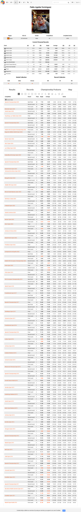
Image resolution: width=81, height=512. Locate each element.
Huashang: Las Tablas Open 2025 (13, 115)
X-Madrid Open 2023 (10, 205)
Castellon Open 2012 (10, 477)
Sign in (78, 2)
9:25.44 (47, 62)
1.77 (48, 50)
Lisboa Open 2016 (9, 339)
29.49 (47, 53)
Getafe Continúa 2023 (10, 212)
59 (19, 83)
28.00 (56, 64)
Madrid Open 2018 (9, 286)
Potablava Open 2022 (10, 244)
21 (48, 64)
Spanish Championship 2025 (12, 102)
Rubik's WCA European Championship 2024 (15, 129)
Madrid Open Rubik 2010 (11, 502)
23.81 (56, 69)
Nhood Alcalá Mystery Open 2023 (13, 191)
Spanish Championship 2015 (12, 373)
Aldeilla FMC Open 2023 (10, 185)
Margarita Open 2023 (10, 178)
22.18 (47, 69)
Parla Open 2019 (9, 272)
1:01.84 (55, 55)
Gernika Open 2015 (9, 387)
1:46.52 (47, 57)
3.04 (56, 50)
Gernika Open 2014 (9, 422)
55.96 (47, 55)
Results (12, 90)
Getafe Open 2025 (9, 111)
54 (8, 83)
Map (70, 90)
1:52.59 (55, 57)
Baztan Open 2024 (9, 139)
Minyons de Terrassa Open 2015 (13, 366)
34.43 (56, 53)
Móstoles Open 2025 (10, 109)
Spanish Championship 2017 (12, 302)
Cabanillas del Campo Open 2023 (13, 155)
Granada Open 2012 (10, 470)
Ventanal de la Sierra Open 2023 (12, 171)
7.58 (56, 73)
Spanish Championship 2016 (12, 332)
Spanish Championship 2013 (12, 435)
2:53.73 (55, 71)
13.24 (56, 66)
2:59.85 (55, 59)
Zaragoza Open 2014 (10, 428)
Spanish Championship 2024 (12, 122)
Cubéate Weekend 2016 (10, 353)
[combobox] (61, 2)
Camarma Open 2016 (10, 359)
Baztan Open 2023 (9, 219)
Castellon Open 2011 (10, 495)
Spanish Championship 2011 (12, 484)
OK (64, 510)
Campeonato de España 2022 (12, 251)
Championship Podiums (51, 90)
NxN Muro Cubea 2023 (10, 198)
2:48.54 (47, 59)
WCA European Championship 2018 (13, 279)
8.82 (56, 48)
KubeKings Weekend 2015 (11, 394)
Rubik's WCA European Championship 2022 (15, 260)
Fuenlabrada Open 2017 (11, 293)
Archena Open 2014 (10, 415)
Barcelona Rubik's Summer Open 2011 (14, 488)
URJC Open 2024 (9, 143)
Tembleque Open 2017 (10, 311)
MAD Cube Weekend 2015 (11, 408)
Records (30, 90)
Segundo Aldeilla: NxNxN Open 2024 (13, 132)
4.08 (48, 73)
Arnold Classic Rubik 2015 (11, 380)
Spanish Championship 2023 (12, 162)
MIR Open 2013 (8, 449)
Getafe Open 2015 (9, 401)
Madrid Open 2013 (9, 442)
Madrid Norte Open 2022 (11, 237)
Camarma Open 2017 (10, 318)
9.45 (48, 66)
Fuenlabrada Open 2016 (11, 325)
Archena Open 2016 (10, 346)
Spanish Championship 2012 (12, 463)
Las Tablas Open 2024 (10, 148)
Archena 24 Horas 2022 (10, 231)
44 (32, 83)
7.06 (48, 48)
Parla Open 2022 (9, 265)
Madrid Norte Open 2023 (11, 168)
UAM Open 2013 (9, 456)
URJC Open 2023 (9, 224)
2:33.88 (47, 71)
